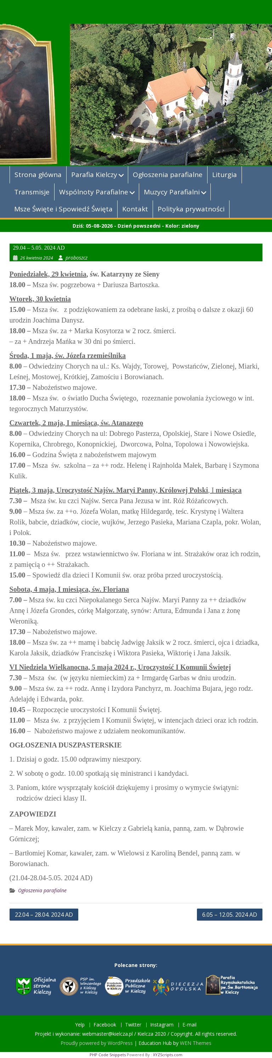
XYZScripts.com (167, 1054)
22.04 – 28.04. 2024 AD (44, 914)
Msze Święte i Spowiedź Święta (63, 209)
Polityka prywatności (191, 209)
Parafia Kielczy (94, 174)
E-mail (189, 1025)
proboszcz (76, 257)
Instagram (162, 1025)
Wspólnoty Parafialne (93, 192)
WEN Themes (195, 1043)
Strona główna (38, 174)
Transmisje (32, 192)
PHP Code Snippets (108, 1054)
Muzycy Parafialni (172, 192)
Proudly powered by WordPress (97, 1043)
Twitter (133, 1025)
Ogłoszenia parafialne (168, 174)
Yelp (80, 1025)
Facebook (105, 1025)
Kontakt (135, 209)
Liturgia (224, 174)
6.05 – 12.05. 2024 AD (229, 914)
